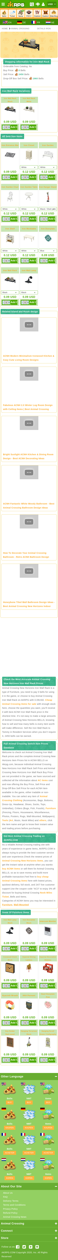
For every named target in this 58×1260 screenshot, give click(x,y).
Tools (5, 820)
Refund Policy (10, 1213)
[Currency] (51, 4)
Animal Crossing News (14, 1217)
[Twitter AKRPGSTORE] (24, 1247)
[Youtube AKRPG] (30, 1247)
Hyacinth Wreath (10, 995)
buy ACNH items (11, 868)
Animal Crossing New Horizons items (22, 860)
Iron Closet (29, 145)
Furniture (51, 808)
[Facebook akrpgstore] (17, 1247)
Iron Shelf (10, 229)
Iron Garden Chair (10, 187)
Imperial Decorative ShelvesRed (48, 960)
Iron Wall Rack (10, 270)
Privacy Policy (10, 1209)
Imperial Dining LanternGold (28, 960)
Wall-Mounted (21, 904)
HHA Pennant (29, 995)
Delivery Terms (10, 1201)
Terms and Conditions (14, 1205)
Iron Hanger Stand (48, 187)
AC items (43, 780)
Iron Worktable (29, 229)
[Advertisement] (29, 648)
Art (11, 820)
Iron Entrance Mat (10, 145)
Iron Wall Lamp (29, 270)
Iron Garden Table (28, 187)
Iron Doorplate (48, 229)
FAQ (5, 1197)
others (42, 820)
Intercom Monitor (48, 921)
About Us (8, 1193)
